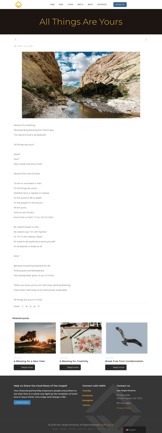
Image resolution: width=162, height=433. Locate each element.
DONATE (120, 4)
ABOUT (91, 429)
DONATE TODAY (22, 402)
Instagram (87, 400)
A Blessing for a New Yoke (29, 361)
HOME (55, 429)
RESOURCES (103, 429)
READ (63, 429)
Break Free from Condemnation (124, 361)
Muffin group (107, 425)
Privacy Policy (124, 408)
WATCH (82, 429)
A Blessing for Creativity (74, 361)
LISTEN (72, 429)
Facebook (87, 395)
